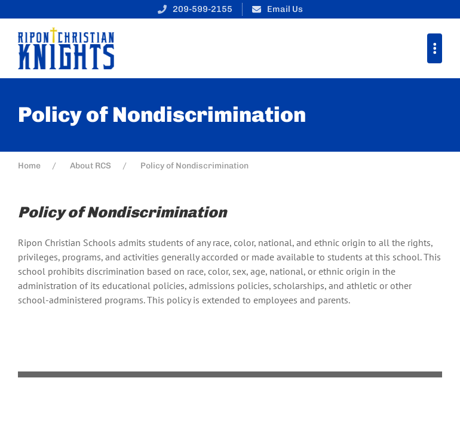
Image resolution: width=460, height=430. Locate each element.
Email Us (285, 9)
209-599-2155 (202, 9)
